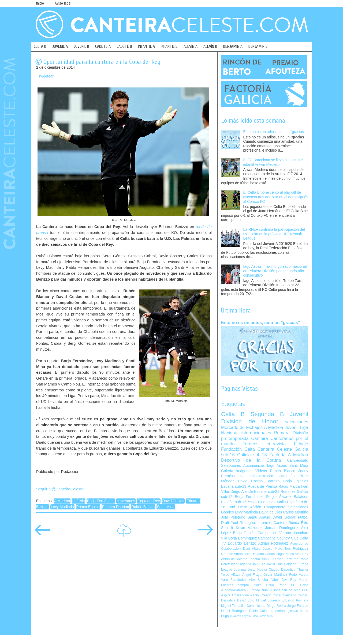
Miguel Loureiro (268, 600)
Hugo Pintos (285, 554)
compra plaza (250, 585)
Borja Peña (276, 585)
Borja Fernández (100, 501)
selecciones (296, 421)
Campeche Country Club (278, 538)
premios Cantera (273, 523)
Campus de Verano (274, 533)
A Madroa (62, 501)
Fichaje (301, 443)
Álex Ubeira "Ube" (264, 580)
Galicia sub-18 (252, 454)
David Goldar (284, 517)
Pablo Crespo (260, 595)
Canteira (259, 438)
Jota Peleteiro (233, 517)
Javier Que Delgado (281, 564)
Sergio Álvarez (278, 497)
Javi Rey (289, 580)
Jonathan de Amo (286, 590)
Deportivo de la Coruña (251, 460)
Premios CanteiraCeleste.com (247, 476)
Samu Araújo (259, 517)
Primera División (115, 507)
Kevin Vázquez (249, 528)
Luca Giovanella (262, 616)
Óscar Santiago (284, 595)
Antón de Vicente (234, 559)
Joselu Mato (272, 548)
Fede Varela (298, 575)
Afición (255, 507)
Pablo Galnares (261, 611)
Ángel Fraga (252, 575)
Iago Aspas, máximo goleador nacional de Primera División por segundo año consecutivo (275, 271)
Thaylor (302, 569)
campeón (287, 476)
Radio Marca (289, 486)
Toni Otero (237, 507)
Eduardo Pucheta (295, 600)
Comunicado (256, 606)
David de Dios (270, 512)
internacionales (256, 432)
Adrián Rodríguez (273, 543)
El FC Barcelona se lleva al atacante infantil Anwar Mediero (273, 162)
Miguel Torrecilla (233, 606)
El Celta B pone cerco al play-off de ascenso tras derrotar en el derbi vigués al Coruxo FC (275, 196)
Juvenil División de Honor (264, 417)
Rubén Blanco (143, 507)
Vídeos (261, 471)
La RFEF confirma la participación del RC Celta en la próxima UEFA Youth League (274, 233)
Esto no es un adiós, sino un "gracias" (274, 132)
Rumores (288, 492)
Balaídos (301, 497)
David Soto (245, 600)
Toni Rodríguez (296, 548)
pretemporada (235, 438)
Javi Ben (258, 564)
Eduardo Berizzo (242, 543)
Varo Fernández (233, 580)
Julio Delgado (254, 554)
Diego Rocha (276, 606)
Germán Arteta (232, 554)
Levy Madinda (62, 507)
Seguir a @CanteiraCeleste (60, 489)
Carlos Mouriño (295, 512)
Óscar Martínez (275, 575)
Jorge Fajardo (297, 606)
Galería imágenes (236, 471)
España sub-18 (260, 559)
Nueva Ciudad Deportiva (276, 569)
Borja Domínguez (242, 538)
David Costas (173, 501)
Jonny (303, 471)
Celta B (233, 414)
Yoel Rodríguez (244, 523)
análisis (78, 501)
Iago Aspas (277, 466)
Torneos (251, 443)
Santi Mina (165, 507)
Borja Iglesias (295, 481)
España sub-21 (266, 492)
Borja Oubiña (244, 533)
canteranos (126, 501)
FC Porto (299, 585)
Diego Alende (241, 492)
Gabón (270, 554)
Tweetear (46, 76)
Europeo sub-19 (259, 590)
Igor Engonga (241, 564)
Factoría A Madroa (288, 454)
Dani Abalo (251, 548)
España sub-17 (233, 502)
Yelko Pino (256, 502)
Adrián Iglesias (286, 611)
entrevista (276, 443)
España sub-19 (233, 486)
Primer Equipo (88, 507)
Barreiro (272, 481)
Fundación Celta (238, 449)
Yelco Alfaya (230, 575)
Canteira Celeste (275, 449)
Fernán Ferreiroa (285, 559)
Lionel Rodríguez (234, 611)
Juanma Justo (244, 569)
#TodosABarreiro (233, 590)
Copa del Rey (148, 501)
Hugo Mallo (276, 502)
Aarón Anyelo (242, 616)
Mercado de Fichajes (242, 427)
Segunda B (267, 414)
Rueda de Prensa (262, 486)
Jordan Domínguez (281, 528)
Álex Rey (301, 554)
